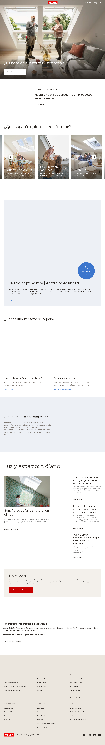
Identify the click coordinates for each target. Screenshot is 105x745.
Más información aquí (13, 641)
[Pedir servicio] (9, 389)
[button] (94, 156)
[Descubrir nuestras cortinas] (63, 389)
